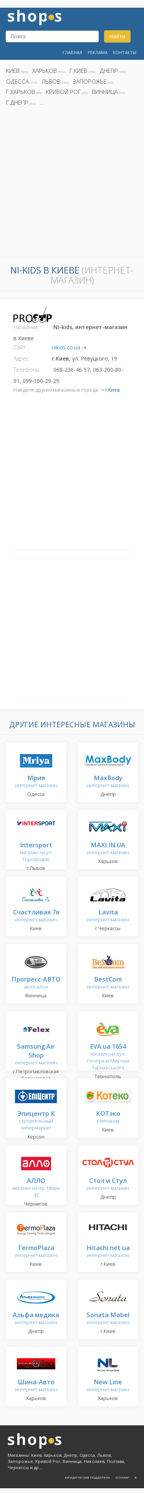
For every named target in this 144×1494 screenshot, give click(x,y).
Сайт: (20, 347)
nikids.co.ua (66, 347)
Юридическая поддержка (87, 1477)
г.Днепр (17, 102)
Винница (105, 92)
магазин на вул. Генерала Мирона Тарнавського (108, 1057)
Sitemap (122, 1477)
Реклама (98, 52)
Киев (13, 70)
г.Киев (78, 70)
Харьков (44, 70)
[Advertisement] (72, 184)
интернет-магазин (36, 782)
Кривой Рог (63, 92)
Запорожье (90, 81)
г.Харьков (20, 92)
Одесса (17, 81)
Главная (72, 52)
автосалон (36, 983)
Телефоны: (27, 369)
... (42, 102)
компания (108, 1117)
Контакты (124, 52)
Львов (50, 81)
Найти (117, 36)
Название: (26, 327)
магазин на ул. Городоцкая (36, 852)
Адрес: (21, 358)
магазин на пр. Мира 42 (36, 1188)
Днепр (109, 70)
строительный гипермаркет (36, 1121)
